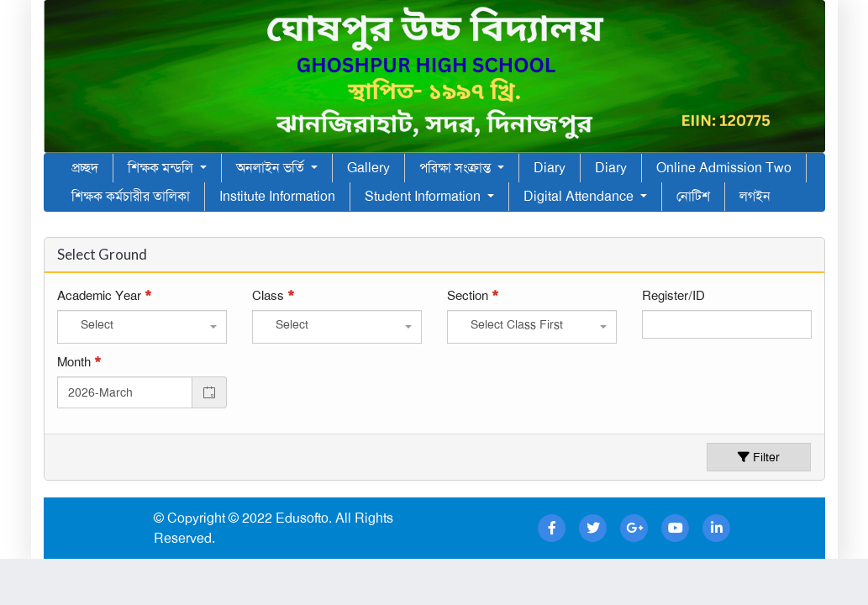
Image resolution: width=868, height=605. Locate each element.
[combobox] (142, 327)
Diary (550, 167)
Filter (759, 457)
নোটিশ (693, 196)
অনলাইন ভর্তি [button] (272, 167)
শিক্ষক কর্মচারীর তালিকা (130, 196)
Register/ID (673, 295)
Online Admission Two (724, 167)
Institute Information (277, 196)
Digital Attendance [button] (580, 196)
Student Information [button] (424, 196)
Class (273, 296)
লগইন (755, 196)
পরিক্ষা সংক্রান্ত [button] (456, 167)
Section (472, 296)
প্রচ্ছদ (84, 167)
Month (79, 362)
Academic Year (104, 296)
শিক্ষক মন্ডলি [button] (162, 167)
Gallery (368, 167)
